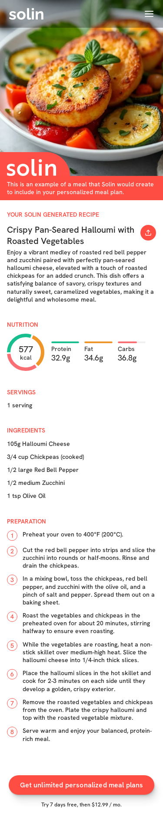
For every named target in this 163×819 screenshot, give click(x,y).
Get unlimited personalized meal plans (81, 785)
